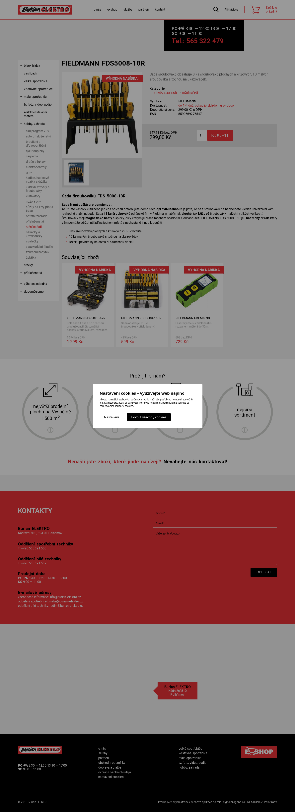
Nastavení (111, 417)
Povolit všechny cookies (148, 417)
